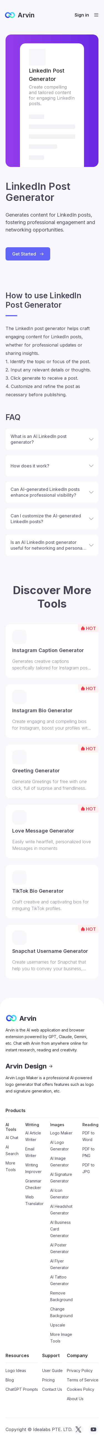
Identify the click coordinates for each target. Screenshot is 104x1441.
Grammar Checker (33, 1184)
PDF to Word (88, 1136)
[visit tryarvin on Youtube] (93, 1429)
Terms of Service (82, 1380)
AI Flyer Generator (59, 1264)
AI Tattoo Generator (59, 1280)
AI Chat (12, 1137)
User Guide (52, 1370)
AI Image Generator (59, 1161)
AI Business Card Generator (60, 1229)
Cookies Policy (80, 1389)
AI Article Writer (33, 1136)
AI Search (12, 1150)
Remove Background (61, 1296)
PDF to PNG (88, 1152)
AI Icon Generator (59, 1193)
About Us (75, 1398)
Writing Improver (33, 1168)
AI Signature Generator (61, 1177)
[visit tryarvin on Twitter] (78, 1429)
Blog (10, 1380)
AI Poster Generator (59, 1248)
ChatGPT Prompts (22, 1389)
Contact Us (52, 1389)
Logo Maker (61, 1133)
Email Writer (30, 1152)
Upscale (57, 1325)
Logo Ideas (16, 1370)
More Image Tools (61, 1337)
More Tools (11, 1166)
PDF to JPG (88, 1168)
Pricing (48, 1380)
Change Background (61, 1312)
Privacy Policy (80, 1370)
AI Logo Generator (59, 1145)
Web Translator (34, 1200)
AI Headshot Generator (61, 1209)
